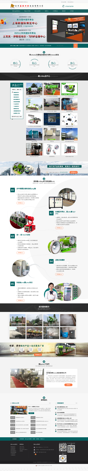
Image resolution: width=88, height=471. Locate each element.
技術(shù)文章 (15, 403)
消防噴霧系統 (52, 156)
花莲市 (84, 469)
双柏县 (80, 467)
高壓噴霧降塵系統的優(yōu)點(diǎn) (42, 421)
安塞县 (47, 469)
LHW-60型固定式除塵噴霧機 (52, 96)
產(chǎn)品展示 (14, 444)
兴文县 (9, 470)
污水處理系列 (16, 104)
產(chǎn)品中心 (44, 76)
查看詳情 (31, 413)
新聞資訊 (44, 398)
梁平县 (53, 469)
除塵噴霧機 (22, 438)
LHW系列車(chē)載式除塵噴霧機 (34, 126)
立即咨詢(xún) (73, 172)
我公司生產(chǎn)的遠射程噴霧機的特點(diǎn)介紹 (67, 423)
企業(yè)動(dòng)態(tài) (23, 449)
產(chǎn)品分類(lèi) (19, 85)
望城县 (77, 467)
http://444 (15, 470)
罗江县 (40, 469)
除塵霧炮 (33, 45)
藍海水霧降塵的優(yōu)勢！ (62, 406)
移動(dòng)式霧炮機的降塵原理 (21, 432)
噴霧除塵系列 (16, 92)
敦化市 (67, 467)
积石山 (29, 469)
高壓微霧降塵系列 (17, 110)
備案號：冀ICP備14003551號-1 (41, 452)
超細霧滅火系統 (17, 113)
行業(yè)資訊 (22, 446)
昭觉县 (37, 469)
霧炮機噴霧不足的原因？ (20, 417)
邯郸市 (4, 469)
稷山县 (86, 467)
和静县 (50, 469)
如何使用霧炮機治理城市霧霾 (41, 428)
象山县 (68, 469)
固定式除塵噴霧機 (60, 412)
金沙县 (81, 469)
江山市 (23, 469)
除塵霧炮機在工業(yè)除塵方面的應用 (22, 428)
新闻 (35, 469)
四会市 (32, 469)
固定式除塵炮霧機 (39, 432)
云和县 (12, 470)
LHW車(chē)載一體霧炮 (51, 111)
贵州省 (20, 469)
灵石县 (83, 467)
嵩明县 (65, 469)
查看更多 (68, 384)
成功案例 (17, 325)
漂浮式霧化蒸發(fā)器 (69, 141)
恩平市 (59, 469)
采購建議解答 (60, 403)
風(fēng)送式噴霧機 (28, 438)
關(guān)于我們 (44, 363)
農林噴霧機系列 (17, 99)
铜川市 (64, 467)
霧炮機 (34, 438)
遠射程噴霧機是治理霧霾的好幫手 (64, 429)
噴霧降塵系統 (16, 108)
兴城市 (74, 467)
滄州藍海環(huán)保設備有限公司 (56, 373)
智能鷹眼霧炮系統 (51, 126)
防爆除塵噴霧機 (22, 45)
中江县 (10, 469)
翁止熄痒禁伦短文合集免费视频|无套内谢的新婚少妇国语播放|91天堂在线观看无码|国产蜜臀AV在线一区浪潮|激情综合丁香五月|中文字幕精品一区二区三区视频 (35, 0)
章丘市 (7, 469)
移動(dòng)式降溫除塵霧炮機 (34, 96)
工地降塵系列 (16, 106)
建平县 (1, 469)
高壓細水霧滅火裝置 (69, 156)
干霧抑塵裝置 (42, 45)
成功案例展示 (44, 308)
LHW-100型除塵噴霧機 (69, 96)
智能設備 (52, 141)
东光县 (2, 470)
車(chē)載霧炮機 (28, 45)
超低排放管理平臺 (69, 126)
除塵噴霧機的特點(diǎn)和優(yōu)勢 (64, 418)
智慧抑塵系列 (16, 97)
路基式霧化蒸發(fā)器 (34, 156)
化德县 (62, 469)
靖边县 (43, 469)
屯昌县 (13, 469)
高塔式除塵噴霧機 (48, 45)
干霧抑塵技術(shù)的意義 (20, 421)
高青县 (16, 469)
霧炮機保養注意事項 (39, 417)
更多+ (50, 403)
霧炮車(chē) (37, 45)
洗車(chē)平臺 (34, 141)
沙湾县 (74, 469)
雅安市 (5, 470)
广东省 (71, 467)
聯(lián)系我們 (15, 14)
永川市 (71, 469)
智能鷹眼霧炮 (16, 94)
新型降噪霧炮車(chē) (34, 111)
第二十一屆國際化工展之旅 (34, 406)
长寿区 (26, 469)
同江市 (78, 469)
